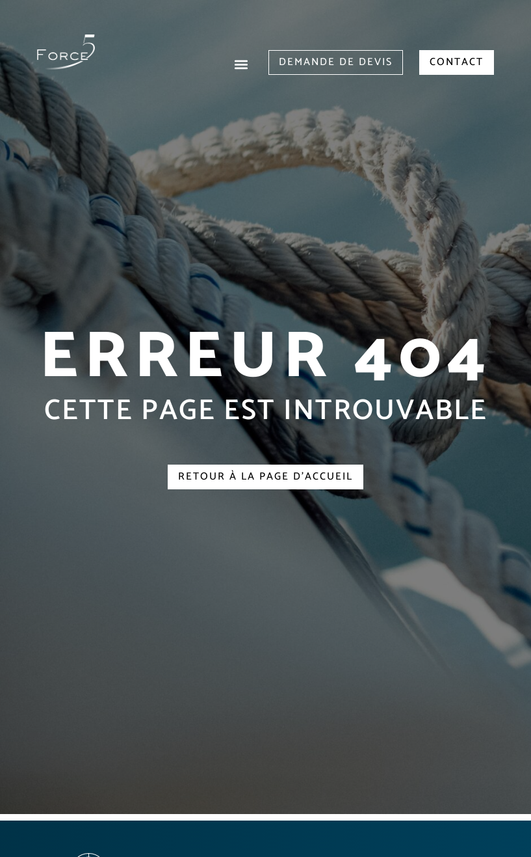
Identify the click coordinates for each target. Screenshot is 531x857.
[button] (241, 64)
